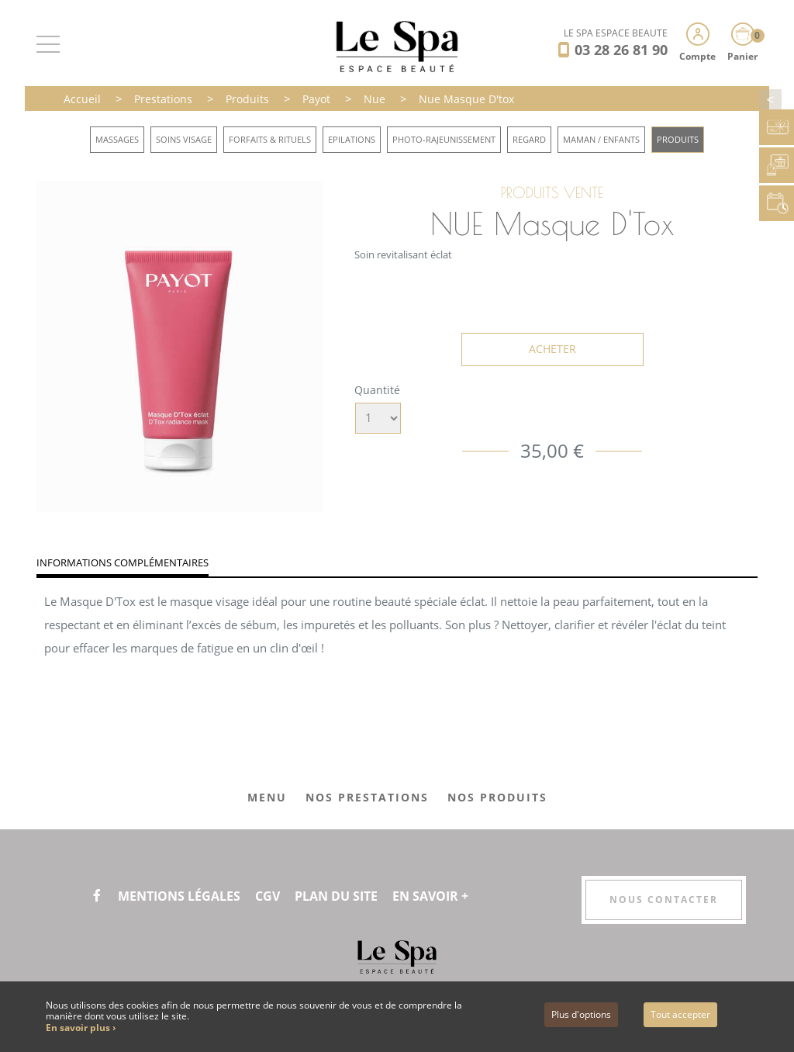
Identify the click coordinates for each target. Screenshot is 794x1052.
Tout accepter (680, 1014)
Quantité (377, 389)
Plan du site (336, 896)
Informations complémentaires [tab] (122, 562)
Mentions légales (179, 896)
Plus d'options (581, 1014)
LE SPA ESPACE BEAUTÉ (616, 33)
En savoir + (430, 896)
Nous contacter (663, 899)
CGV (267, 896)
